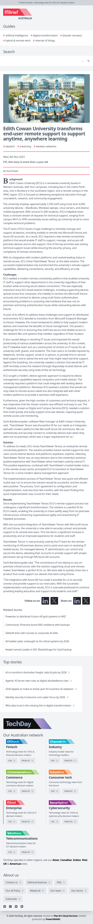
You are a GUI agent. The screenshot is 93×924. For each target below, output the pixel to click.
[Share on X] (86, 601)
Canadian (66, 860)
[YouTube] (16, 906)
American (15, 864)
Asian (55, 860)
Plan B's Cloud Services (66, 915)
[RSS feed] (22, 906)
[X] (10, 906)
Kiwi (84, 860)
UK (5, 864)
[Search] (43, 61)
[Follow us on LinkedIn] (45, 601)
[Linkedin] (4, 906)
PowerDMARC (53, 919)
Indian (77, 860)
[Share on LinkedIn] (77, 601)
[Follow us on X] (54, 601)
